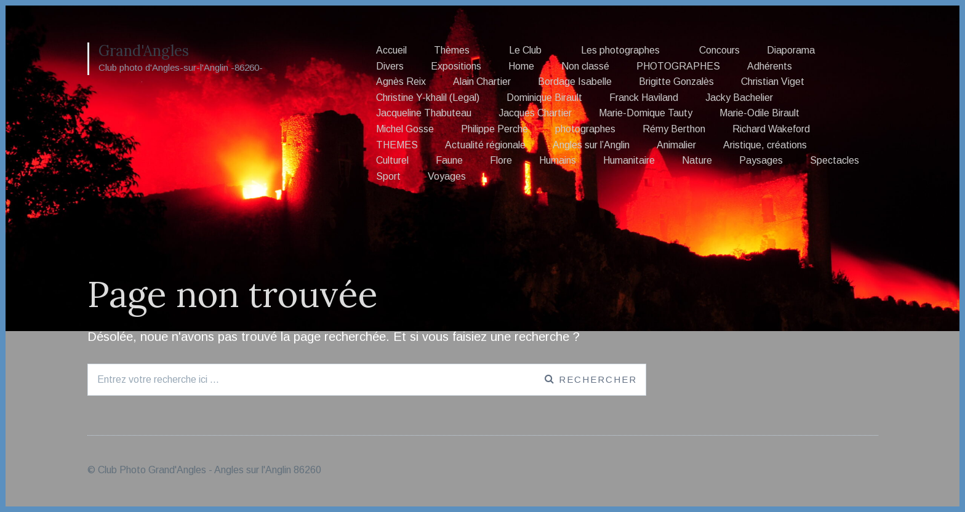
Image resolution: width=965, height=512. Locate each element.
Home (521, 66)
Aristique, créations (765, 145)
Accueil (391, 50)
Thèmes (452, 50)
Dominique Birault (544, 97)
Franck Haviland (643, 97)
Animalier (676, 145)
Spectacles (834, 160)
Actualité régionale (485, 145)
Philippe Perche (494, 129)
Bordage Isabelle (575, 81)
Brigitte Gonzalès (676, 81)
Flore (501, 160)
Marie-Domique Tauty (645, 113)
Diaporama (791, 50)
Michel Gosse (405, 129)
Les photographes (620, 50)
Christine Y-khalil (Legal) (427, 97)
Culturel (392, 160)
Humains (557, 160)
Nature (697, 160)
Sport (388, 176)
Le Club (525, 50)
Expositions (456, 66)
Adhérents (769, 66)
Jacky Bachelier (739, 97)
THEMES (397, 145)
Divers (390, 66)
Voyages (447, 176)
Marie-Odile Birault (759, 113)
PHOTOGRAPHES (678, 66)
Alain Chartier (482, 81)
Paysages (761, 160)
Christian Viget (772, 81)
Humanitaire (629, 160)
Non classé (585, 66)
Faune (449, 160)
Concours (719, 50)
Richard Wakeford (771, 129)
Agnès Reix (401, 81)
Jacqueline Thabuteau (423, 113)
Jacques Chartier (535, 113)
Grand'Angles (143, 50)
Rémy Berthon (674, 129)
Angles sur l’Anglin (591, 145)
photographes (585, 129)
